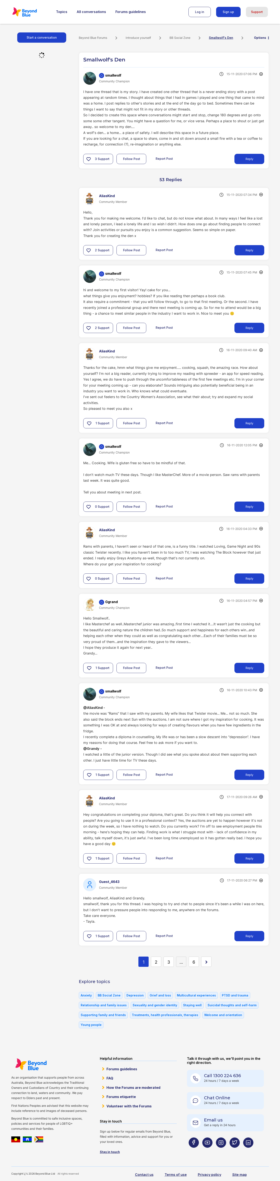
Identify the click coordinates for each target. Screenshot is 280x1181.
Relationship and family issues (104, 1005)
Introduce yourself (138, 37)
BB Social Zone (179, 37)
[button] (88, 159)
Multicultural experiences (196, 995)
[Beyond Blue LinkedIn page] (248, 1151)
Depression (135, 995)
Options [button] (260, 37)
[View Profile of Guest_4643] (109, 882)
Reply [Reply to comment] (249, 250)
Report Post (164, 158)
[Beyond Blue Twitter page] (234, 1151)
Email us (213, 1120)
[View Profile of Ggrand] (111, 602)
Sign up (228, 12)
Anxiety (86, 995)
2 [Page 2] (156, 962)
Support (257, 12)
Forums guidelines (130, 12)
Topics (61, 12)
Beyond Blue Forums (30, 12)
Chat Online (217, 1097)
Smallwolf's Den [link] (221, 37)
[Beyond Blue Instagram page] (221, 1151)
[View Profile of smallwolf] (113, 75)
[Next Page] (206, 962)
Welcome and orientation (223, 1015)
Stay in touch (110, 1152)
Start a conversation (42, 37)
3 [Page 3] (168, 962)
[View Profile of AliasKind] (107, 196)
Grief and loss (160, 995)
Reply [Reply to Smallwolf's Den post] (249, 159)
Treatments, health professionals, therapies (165, 1015)
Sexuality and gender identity (155, 1005)
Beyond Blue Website (30, 1064)
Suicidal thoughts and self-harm (232, 1005)
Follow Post (131, 159)
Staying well (192, 1005)
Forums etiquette (121, 1097)
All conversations (91, 12)
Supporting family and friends (103, 1015)
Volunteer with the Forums (129, 1106)
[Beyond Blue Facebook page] (194, 1151)
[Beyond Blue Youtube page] (207, 1151)
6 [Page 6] (193, 962)
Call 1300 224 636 (222, 1075)
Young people (91, 1025)
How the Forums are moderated (133, 1087)
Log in (199, 12)
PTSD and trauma (235, 995)
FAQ (109, 1078)
